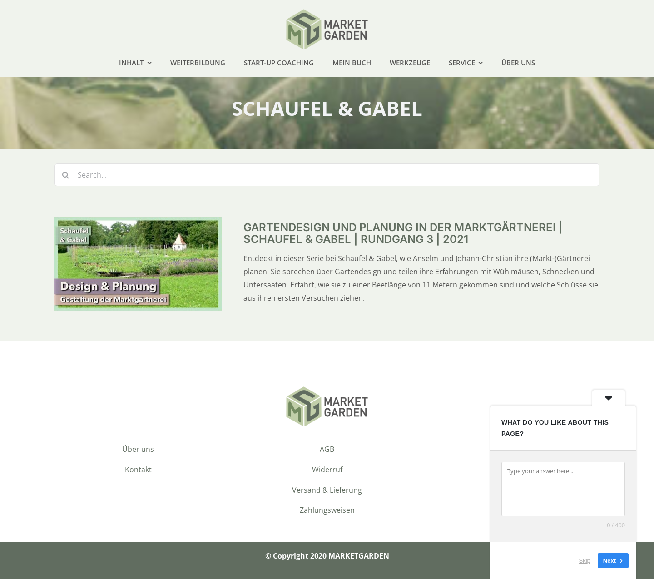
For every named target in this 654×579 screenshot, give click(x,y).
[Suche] (65, 174)
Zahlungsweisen (327, 510)
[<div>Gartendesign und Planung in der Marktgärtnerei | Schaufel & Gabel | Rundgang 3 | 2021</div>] (138, 223)
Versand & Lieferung (327, 490)
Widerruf (327, 470)
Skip (584, 560)
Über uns (138, 449)
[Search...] (327, 174)
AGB (327, 449)
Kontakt (138, 470)
